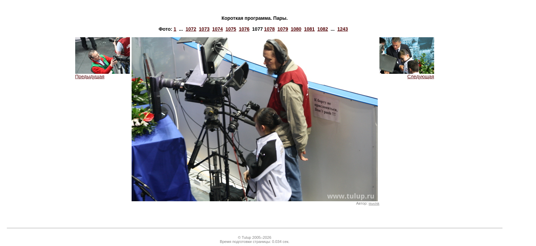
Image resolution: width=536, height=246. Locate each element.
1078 (269, 29)
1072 (191, 29)
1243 (342, 29)
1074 (217, 29)
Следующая (406, 74)
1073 (204, 29)
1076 (244, 29)
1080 (296, 29)
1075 (231, 29)
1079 (283, 29)
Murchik (373, 203)
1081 (309, 29)
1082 (322, 29)
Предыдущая (102, 74)
